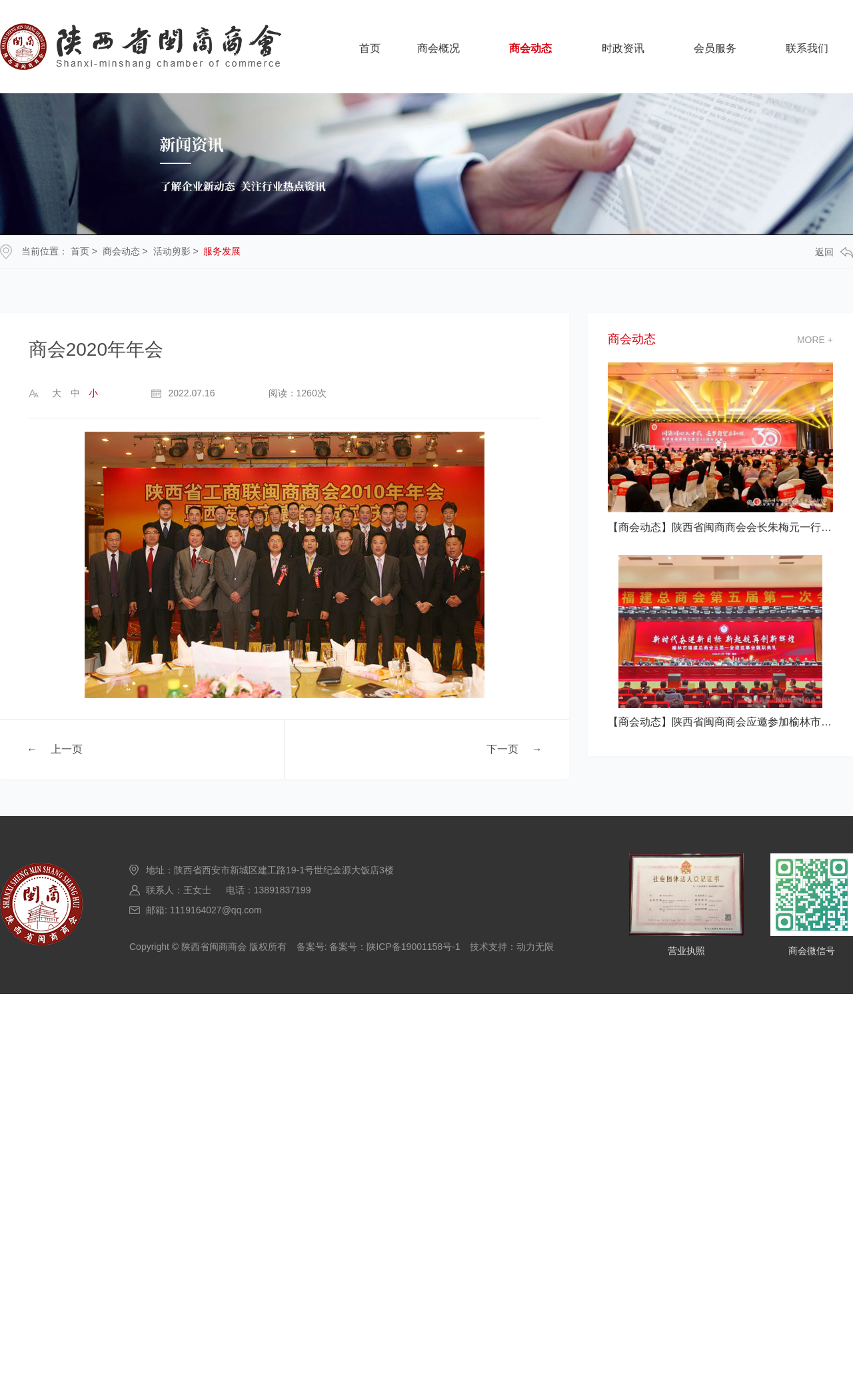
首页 (370, 48)
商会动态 (530, 48)
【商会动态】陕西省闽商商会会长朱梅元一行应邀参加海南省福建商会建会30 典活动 (720, 527)
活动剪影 (172, 251)
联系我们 (807, 48)
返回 (834, 252)
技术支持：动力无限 (512, 946)
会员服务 (715, 48)
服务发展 (222, 251)
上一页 (67, 748)
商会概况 (438, 48)
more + (815, 339)
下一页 (502, 748)
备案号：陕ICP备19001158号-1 (394, 946)
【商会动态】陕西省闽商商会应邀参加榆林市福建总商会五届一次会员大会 (720, 721)
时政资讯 (623, 48)
